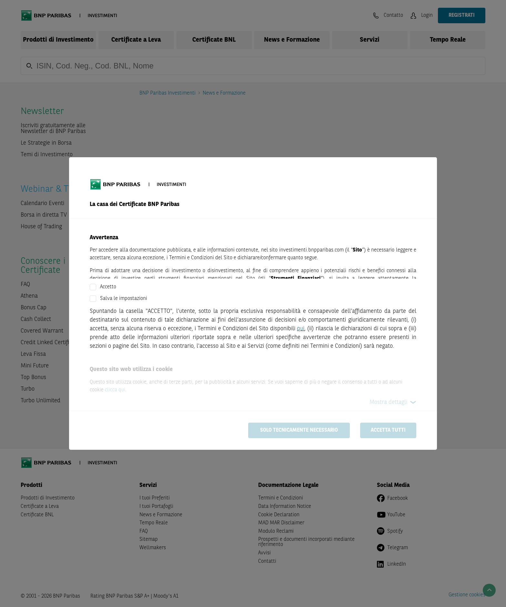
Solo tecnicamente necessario (299, 430)
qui (300, 329)
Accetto (108, 287)
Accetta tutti (388, 430)
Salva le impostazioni (123, 298)
